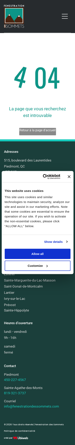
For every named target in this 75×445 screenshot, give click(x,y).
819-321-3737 (15, 393)
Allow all (37, 254)
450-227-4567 (15, 380)
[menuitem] (19, 431)
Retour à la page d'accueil (37, 130)
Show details (53, 241)
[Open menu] (65, 16)
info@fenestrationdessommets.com (31, 406)
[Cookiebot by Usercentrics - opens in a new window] (44, 176)
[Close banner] (69, 176)
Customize (38, 265)
